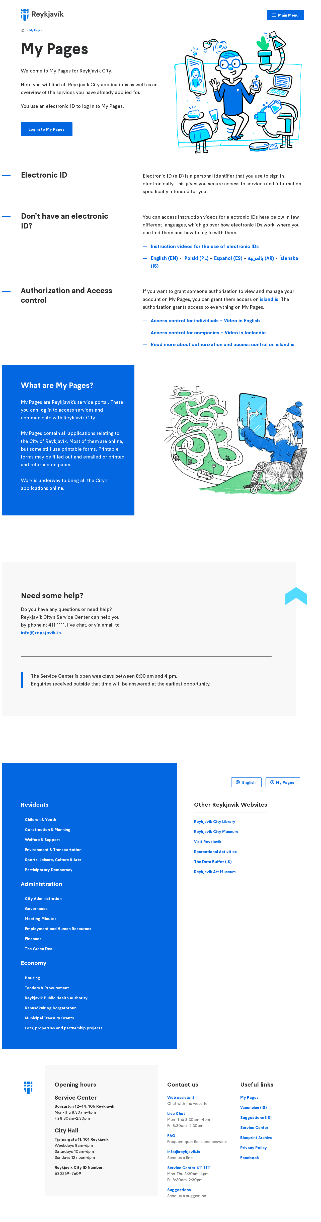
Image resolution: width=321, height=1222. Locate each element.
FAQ (199, 1138)
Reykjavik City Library (214, 821)
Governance (36, 908)
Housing (32, 977)
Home (23, 30)
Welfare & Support (42, 839)
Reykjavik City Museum (216, 831)
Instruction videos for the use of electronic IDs (205, 246)
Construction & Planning (47, 829)
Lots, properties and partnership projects (64, 1027)
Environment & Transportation (53, 849)
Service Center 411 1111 (199, 1174)
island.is (269, 299)
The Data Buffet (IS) (213, 861)
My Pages (35, 30)
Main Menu (288, 15)
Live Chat (199, 1119)
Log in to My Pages (46, 129)
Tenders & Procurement (47, 987)
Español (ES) (228, 258)
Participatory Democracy (48, 869)
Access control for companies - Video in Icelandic (208, 333)
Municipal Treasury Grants (49, 1017)
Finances (33, 938)
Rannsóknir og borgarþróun (50, 1007)
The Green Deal (39, 948)
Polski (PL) (196, 258)
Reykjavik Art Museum (215, 871)
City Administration (43, 898)
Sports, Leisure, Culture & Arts (53, 859)
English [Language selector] (248, 782)
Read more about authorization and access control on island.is (222, 344)
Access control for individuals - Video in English (205, 321)
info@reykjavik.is (41, 633)
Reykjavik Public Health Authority (56, 997)
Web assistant (199, 1100)
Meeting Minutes (40, 918)
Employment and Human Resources (58, 928)
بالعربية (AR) (261, 258)
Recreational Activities (215, 851)
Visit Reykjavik (207, 841)
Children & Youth (40, 819)
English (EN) (164, 258)
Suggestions (199, 1193)
